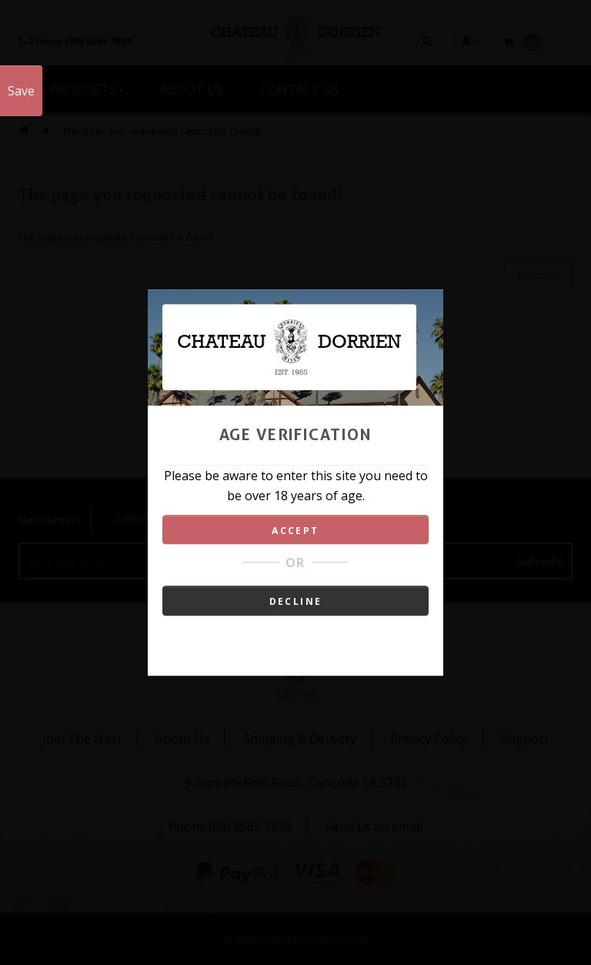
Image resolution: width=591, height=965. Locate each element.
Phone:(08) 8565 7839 (230, 826)
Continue (538, 276)
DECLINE (295, 601)
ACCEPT (295, 530)
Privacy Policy (428, 738)
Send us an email (374, 826)
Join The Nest (82, 738)
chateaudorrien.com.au (313, 940)
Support (525, 738)
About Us (182, 738)
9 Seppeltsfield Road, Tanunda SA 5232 (295, 782)
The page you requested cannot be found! (161, 131)
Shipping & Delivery (299, 738)
